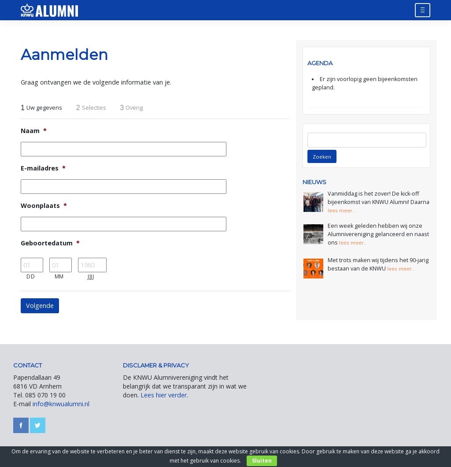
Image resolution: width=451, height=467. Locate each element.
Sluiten (262, 460)
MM (59, 276)
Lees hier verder (163, 395)
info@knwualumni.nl (61, 404)
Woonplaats (44, 206)
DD (30, 276)
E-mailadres (43, 168)
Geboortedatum (50, 243)
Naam (34, 131)
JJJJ (91, 276)
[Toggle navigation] (422, 10)
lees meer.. (342, 210)
